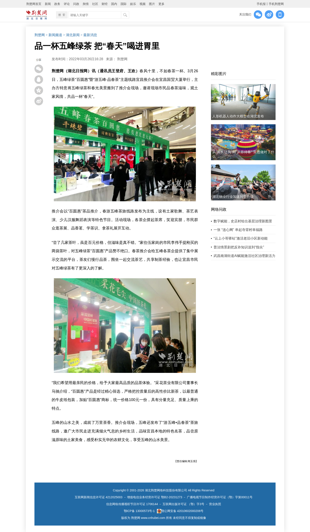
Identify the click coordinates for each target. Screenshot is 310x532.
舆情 (86, 4)
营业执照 (215, 504)
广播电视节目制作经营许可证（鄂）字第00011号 (220, 497)
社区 (95, 4)
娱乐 (133, 4)
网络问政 (218, 209)
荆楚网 (39, 35)
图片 (152, 4)
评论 (67, 4)
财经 (105, 4)
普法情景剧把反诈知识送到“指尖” (239, 247)
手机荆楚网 (276, 4)
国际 (124, 4)
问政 (76, 4)
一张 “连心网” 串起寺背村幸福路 (238, 230)
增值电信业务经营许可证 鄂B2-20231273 (154, 497)
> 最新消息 (89, 35)
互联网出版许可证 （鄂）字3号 (183, 504)
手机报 (261, 4)
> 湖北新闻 (71, 35)
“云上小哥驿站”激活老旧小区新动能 (241, 238)
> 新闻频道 (54, 35)
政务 (57, 4)
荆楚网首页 (33, 4)
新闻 (48, 4)
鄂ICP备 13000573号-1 (139, 511)
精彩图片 (218, 74)
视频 (143, 4)
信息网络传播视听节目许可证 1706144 (132, 504)
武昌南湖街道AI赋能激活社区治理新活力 (244, 256)
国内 (114, 4)
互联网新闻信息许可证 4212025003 (98, 497)
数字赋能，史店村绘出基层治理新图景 (243, 221)
